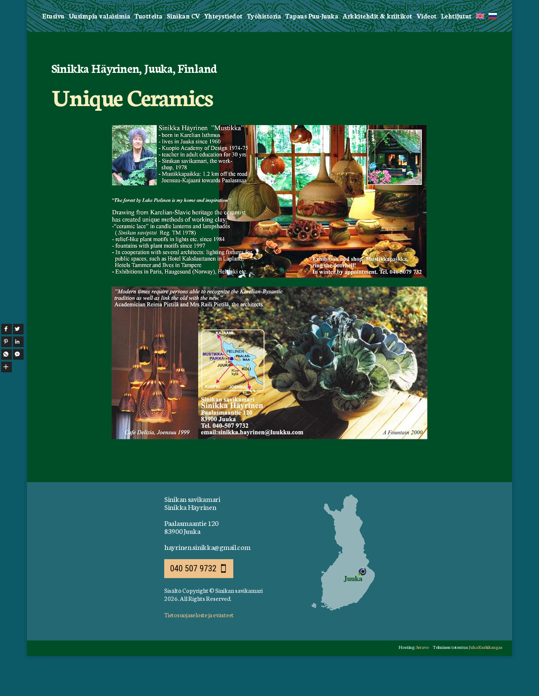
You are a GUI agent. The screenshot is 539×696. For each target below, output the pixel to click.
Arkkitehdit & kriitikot (377, 55)
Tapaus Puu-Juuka (311, 55)
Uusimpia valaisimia (100, 55)
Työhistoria (264, 55)
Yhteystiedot (223, 55)
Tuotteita (148, 55)
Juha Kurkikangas (484, 686)
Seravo (418, 686)
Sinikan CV (183, 55)
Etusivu (53, 55)
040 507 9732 (193, 608)
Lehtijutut (456, 55)
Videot (426, 55)
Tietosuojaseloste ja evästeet (199, 654)
